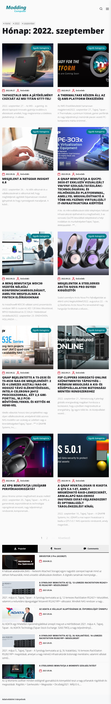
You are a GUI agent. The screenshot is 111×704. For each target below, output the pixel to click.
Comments (91, 548)
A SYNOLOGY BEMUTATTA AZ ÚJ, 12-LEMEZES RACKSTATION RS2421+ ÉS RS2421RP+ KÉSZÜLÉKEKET (73, 584)
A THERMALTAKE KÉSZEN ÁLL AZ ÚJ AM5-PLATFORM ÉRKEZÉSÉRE (81, 97)
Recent (55, 548)
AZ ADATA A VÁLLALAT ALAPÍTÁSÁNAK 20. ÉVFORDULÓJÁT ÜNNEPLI (73, 609)
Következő (64, 538)
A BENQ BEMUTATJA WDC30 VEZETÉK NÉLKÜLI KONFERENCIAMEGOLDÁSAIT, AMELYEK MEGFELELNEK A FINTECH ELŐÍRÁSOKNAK (24, 290)
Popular (20, 548)
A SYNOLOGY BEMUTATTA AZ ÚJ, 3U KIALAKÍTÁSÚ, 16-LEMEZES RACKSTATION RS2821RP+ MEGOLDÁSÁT (70, 637)
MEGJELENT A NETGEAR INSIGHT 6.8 (25, 180)
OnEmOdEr (24, 90)
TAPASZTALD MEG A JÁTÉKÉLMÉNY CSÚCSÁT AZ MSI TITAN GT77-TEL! (27, 97)
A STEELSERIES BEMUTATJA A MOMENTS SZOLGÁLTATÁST (67, 665)
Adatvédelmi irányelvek (13, 699)
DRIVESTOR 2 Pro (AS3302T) (52, 556)
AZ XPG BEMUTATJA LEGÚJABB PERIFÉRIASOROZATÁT (24, 487)
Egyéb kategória (41, 48)
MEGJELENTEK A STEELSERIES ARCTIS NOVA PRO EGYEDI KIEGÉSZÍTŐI (79, 286)
